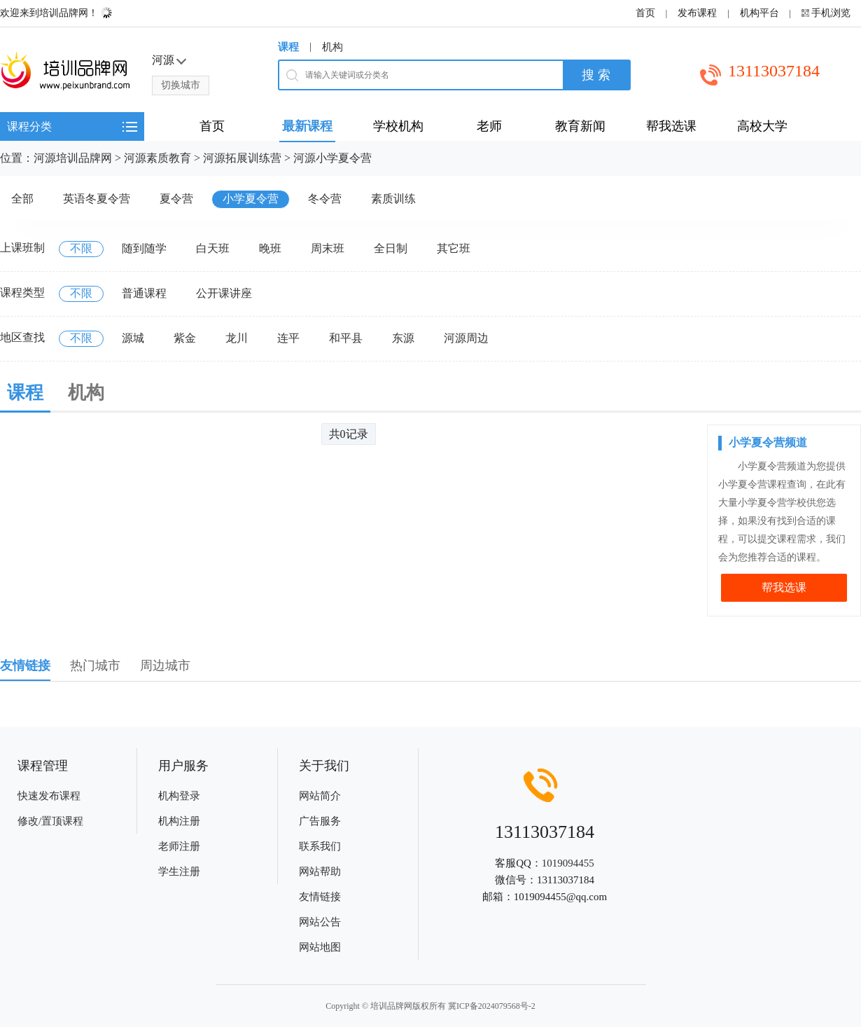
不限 (81, 248)
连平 (288, 338)
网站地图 (320, 947)
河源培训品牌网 (73, 158)
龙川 (236, 338)
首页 (645, 13)
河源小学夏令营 (332, 158)
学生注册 (179, 871)
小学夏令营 (251, 199)
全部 (22, 199)
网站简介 (320, 795)
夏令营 (176, 199)
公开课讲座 (224, 293)
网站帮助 (320, 871)
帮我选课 (784, 587)
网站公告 (320, 922)
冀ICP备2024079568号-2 (492, 1006)
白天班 (213, 248)
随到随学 (144, 248)
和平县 (346, 338)
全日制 (390, 248)
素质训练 (393, 199)
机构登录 (179, 795)
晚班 (270, 248)
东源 (403, 338)
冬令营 (325, 199)
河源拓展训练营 (242, 158)
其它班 (453, 248)
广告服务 (320, 821)
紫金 (185, 338)
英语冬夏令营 (96, 199)
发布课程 (697, 13)
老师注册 (179, 846)
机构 (332, 47)
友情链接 (320, 896)
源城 (133, 338)
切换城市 (180, 85)
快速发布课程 (49, 795)
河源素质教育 (157, 158)
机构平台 (759, 13)
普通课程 (144, 293)
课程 (288, 47)
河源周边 (466, 338)
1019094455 (568, 863)
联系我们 (320, 846)
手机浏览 (830, 13)
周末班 (327, 248)
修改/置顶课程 (50, 821)
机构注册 (179, 821)
